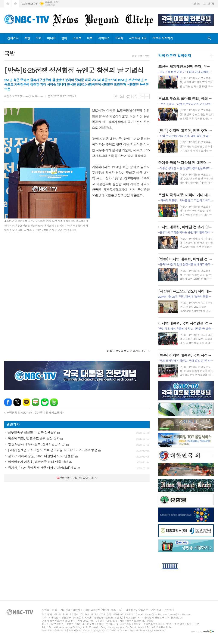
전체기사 (13, 38)
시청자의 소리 (138, 38)
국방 (147, 55)
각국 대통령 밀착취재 (174, 55)
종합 (27, 38)
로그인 (206, 3)
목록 (115, 96)
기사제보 (156, 609)
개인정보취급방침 (70, 609)
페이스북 (8, 402)
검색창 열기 (209, 38)
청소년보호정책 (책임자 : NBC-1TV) (102, 609)
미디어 (51, 38)
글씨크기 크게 (141, 96)
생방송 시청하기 (162, 38)
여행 (90, 38)
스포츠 (77, 38)
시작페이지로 (8, 3)
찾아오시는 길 (49, 609)
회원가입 (195, 3)
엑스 (17, 402)
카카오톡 (26, 402)
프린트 (128, 96)
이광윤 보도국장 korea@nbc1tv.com (23, 96)
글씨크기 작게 (147, 96)
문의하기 (169, 609)
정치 (38, 38)
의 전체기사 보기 (126, 351)
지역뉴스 (104, 38)
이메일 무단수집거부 (136, 609)
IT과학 (119, 38)
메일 (122, 96)
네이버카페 (45, 402)
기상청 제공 (50, 5)
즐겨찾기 (15, 3)
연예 (64, 38)
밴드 (54, 402)
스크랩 (135, 96)
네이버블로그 (35, 402)
